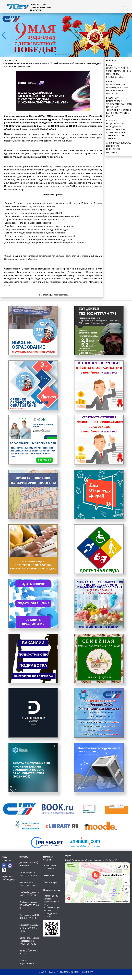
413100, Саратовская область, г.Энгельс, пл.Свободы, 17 (91, 860)
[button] (55, 54)
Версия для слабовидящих (9, 878)
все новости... (112, 152)
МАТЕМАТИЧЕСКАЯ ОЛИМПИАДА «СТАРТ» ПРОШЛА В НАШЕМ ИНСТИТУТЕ (117, 89)
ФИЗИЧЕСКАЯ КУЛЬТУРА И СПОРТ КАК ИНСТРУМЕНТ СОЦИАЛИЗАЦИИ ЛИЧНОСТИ (118, 149)
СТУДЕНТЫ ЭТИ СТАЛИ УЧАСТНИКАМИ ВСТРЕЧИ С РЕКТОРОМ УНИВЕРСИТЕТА (119, 72)
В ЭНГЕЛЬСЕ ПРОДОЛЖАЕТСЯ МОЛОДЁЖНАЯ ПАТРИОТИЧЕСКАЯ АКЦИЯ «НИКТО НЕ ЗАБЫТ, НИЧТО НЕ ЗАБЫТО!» (115, 129)
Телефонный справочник (50, 867)
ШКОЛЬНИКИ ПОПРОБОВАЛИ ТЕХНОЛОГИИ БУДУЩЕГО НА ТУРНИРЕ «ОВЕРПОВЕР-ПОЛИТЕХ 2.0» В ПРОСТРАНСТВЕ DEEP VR (119, 107)
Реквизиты (49, 875)
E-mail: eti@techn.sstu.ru (28, 962)
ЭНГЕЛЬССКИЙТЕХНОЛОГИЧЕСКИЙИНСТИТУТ (40, 7)
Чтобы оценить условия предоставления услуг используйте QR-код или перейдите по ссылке (52, 906)
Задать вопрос (51, 882)
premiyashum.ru (19, 137)
